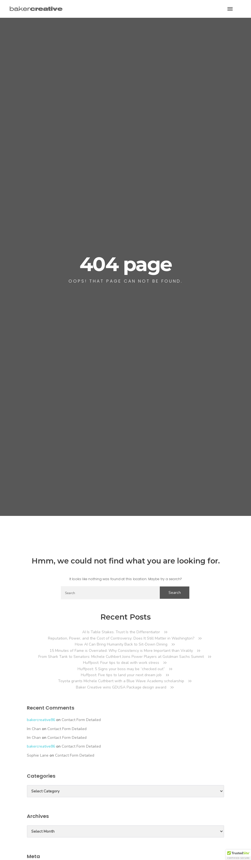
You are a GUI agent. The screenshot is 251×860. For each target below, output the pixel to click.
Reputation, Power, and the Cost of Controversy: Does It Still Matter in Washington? (121, 638)
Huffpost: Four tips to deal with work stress (121, 662)
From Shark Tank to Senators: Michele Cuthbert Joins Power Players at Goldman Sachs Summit (121, 656)
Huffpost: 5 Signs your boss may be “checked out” (121, 669)
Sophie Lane (38, 755)
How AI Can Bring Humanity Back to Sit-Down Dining (121, 644)
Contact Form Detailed (81, 719)
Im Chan (34, 728)
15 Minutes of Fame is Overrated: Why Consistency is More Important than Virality (121, 650)
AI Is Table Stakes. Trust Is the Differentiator (121, 632)
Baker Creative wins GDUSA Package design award (121, 687)
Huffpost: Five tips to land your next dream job (121, 675)
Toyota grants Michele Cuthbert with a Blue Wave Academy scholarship (121, 681)
